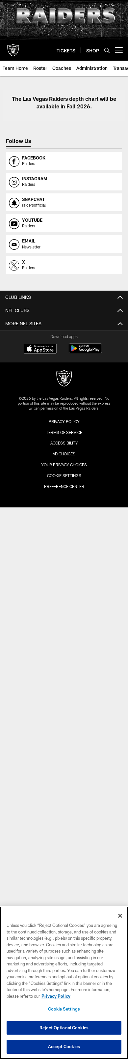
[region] (64, 982)
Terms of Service (64, 432)
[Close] (120, 915)
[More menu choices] (119, 50)
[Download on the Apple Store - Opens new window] (40, 349)
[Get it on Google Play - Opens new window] (85, 352)
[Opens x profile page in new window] (64, 265)
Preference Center (64, 486)
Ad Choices (64, 453)
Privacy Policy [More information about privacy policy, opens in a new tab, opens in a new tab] (55, 996)
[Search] (107, 50)
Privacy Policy (64, 421)
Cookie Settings (64, 475)
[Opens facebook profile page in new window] (64, 161)
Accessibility (64, 443)
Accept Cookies (64, 1046)
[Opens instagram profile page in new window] (64, 181)
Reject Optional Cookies (64, 1027)
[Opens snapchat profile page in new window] (64, 202)
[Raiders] (64, 379)
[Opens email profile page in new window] (64, 244)
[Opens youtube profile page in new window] (64, 223)
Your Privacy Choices (64, 464)
